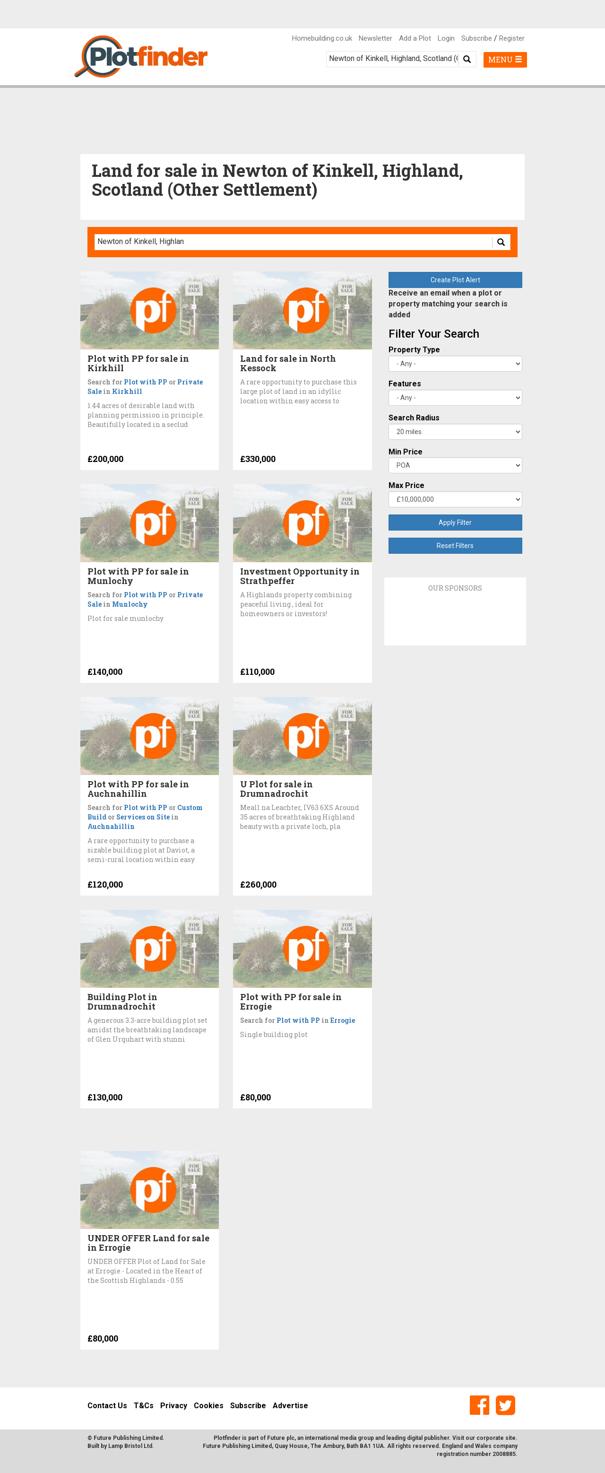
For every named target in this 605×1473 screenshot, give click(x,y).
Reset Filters (455, 545)
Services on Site (143, 816)
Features (405, 383)
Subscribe (476, 38)
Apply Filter (455, 522)
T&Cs (144, 1405)
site (510, 1438)
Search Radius (414, 417)
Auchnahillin (111, 826)
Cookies (209, 1405)
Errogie (342, 1020)
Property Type (414, 349)
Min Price (406, 451)
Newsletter (375, 38)
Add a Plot (415, 38)
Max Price (406, 485)
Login (446, 38)
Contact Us (107, 1405)
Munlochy (130, 604)
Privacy (173, 1405)
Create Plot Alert (455, 280)
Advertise (290, 1405)
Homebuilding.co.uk (322, 38)
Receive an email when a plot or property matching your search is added (448, 303)
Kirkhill (127, 391)
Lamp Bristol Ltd (130, 1446)
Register (512, 38)
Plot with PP (145, 381)
